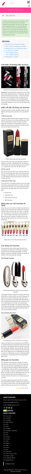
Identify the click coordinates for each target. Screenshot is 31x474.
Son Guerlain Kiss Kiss (12, 54)
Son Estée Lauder (8, 456)
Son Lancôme (7, 451)
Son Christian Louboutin (10, 430)
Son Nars (6, 445)
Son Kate (6, 441)
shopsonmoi (9, 464)
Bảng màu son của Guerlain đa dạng (15, 48)
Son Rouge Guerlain (12, 52)
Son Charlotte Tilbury (9, 458)
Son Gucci (6, 447)
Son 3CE (5, 424)
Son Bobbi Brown (8, 460)
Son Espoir (6, 443)
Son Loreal (6, 439)
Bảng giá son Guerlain (11, 57)
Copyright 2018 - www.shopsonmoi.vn (15, 470)
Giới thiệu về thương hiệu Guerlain (15, 44)
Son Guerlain (10, 15)
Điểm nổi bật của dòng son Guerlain (15, 46)
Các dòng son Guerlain (11, 50)
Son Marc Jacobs (8, 422)
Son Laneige (7, 420)
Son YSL (5, 435)
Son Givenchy (7, 416)
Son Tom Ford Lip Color (10, 453)
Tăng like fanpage (15, 471)
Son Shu (5, 449)
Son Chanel (6, 437)
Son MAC (6, 426)
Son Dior (5, 432)
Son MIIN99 (6, 428)
